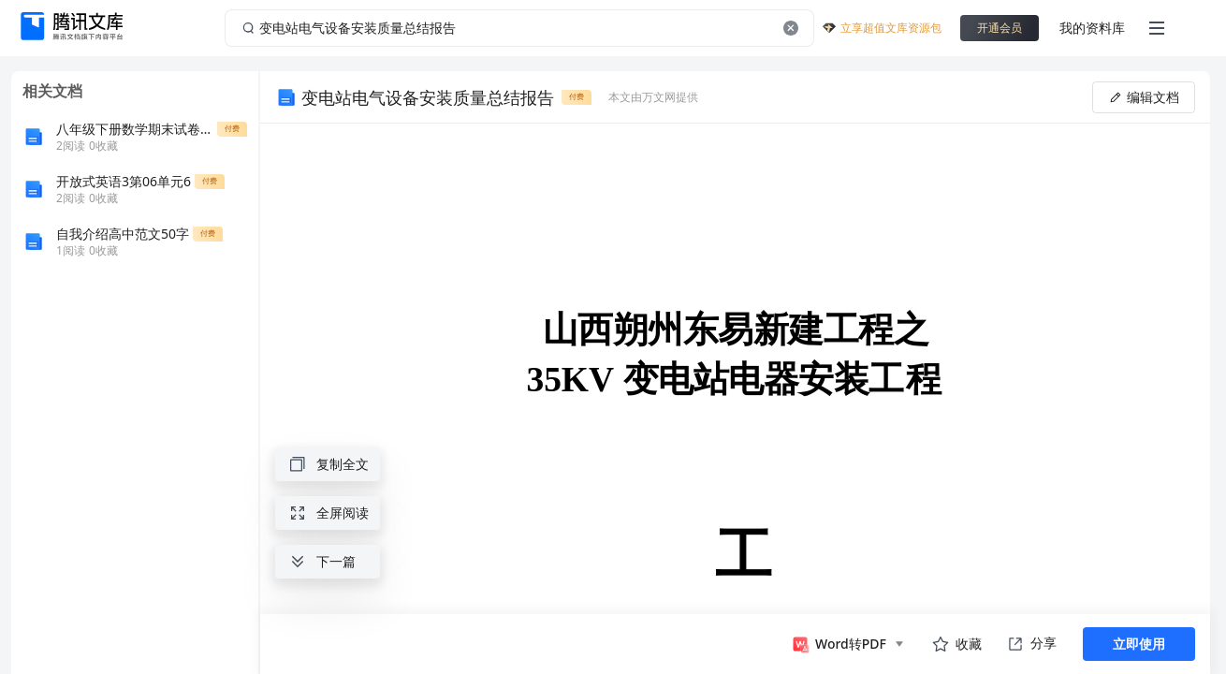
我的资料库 (1092, 28)
